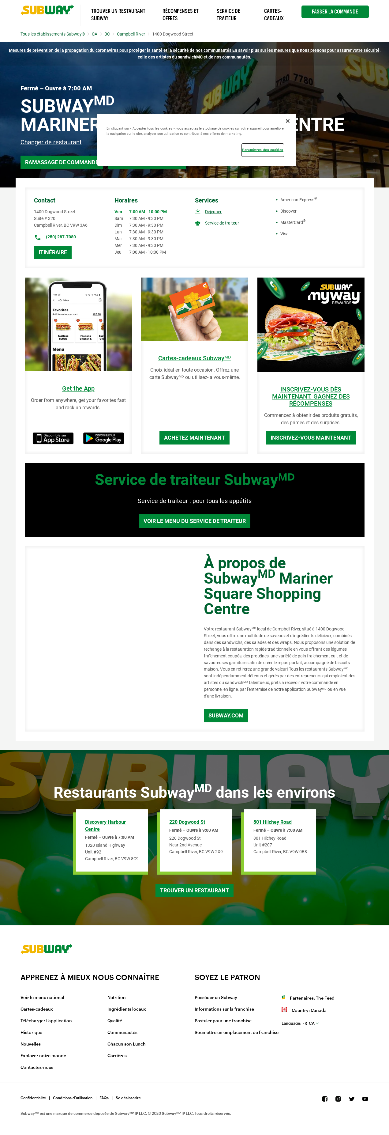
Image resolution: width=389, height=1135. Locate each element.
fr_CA (298, 1023)
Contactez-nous (37, 1067)
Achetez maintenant (194, 437)
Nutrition (116, 998)
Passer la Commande (335, 11)
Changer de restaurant (51, 142)
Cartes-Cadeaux (274, 14)
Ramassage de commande (62, 162)
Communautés (122, 1033)
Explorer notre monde (43, 1056)
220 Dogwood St (187, 822)
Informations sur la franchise (224, 1009)
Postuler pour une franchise (223, 1021)
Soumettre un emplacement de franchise (237, 1033)
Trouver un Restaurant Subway (118, 14)
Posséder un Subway (216, 998)
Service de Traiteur (228, 14)
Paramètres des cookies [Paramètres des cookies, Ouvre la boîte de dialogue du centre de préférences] (262, 150)
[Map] (107, 639)
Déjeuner (213, 211)
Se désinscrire (128, 1098)
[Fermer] (287, 121)
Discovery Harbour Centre (105, 825)
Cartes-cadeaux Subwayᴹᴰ (194, 358)
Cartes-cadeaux (37, 1009)
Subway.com (226, 715)
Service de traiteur (222, 223)
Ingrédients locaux (126, 1009)
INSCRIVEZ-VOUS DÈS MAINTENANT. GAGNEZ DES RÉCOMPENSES (311, 396)
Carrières (117, 1056)
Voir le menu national (42, 998)
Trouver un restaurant (194, 890)
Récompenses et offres (181, 14)
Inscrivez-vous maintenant (311, 437)
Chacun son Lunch (126, 1044)
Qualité (114, 1021)
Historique (31, 1033)
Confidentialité (33, 1098)
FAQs (104, 1098)
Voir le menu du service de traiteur (195, 521)
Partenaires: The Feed (312, 998)
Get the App (78, 388)
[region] (196, 140)
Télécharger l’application (46, 1021)
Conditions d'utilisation (72, 1098)
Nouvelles (31, 1044)
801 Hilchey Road (272, 822)
